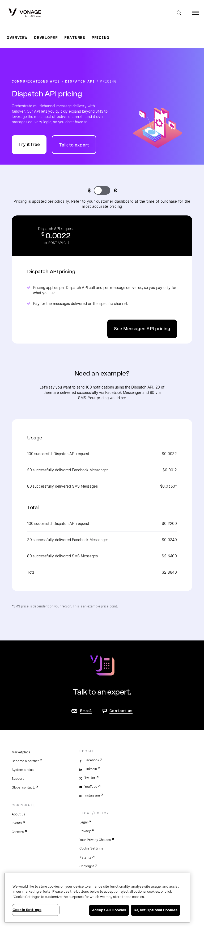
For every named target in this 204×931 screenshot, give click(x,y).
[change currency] (102, 190)
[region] (97, 897)
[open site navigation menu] (195, 13)
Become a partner (25, 761)
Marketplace (21, 752)
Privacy (85, 831)
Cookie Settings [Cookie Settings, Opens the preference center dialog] (26, 910)
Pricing (100, 37)
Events (17, 823)
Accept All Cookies (109, 910)
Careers (18, 832)
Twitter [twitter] (89, 778)
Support (18, 779)
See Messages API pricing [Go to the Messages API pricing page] (142, 328)
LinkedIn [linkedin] (90, 769)
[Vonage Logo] (24, 13)
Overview (17, 37)
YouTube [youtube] (90, 787)
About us (18, 814)
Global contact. (23, 787)
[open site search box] (179, 13)
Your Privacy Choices (95, 840)
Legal (83, 822)
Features (74, 37)
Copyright (86, 866)
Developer (46, 37)
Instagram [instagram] (92, 795)
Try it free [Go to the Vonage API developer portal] (29, 144)
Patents (85, 857)
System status (22, 770)
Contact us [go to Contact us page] (121, 711)
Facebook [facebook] (91, 760)
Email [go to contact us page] (86, 711)
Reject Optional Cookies (155, 910)
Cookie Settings (91, 848)
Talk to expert (74, 145)
